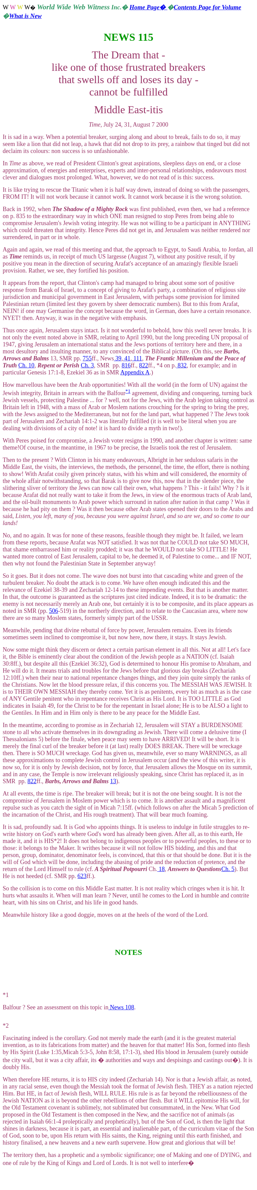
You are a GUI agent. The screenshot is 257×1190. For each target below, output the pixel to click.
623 (81, 876)
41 (127, 358)
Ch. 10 (26, 365)
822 (143, 365)
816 (126, 365)
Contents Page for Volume (207, 7)
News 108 (121, 1007)
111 (137, 358)
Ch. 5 (227, 869)
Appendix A (135, 372)
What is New (25, 15)
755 (87, 358)
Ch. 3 (87, 365)
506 (53, 611)
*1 (128, 391)
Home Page (148, 7)
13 (113, 781)
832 (181, 365)
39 (117, 358)
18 (161, 869)
